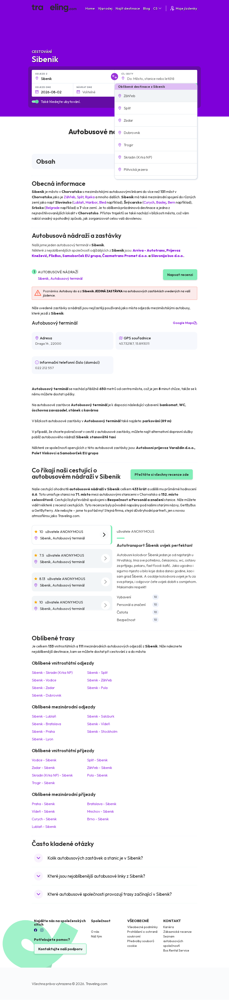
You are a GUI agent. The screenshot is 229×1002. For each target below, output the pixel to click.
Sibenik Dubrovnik (46, 695)
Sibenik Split (97, 672)
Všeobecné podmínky (142, 927)
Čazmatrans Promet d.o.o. (125, 255)
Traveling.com (96, 983)
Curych (149, 202)
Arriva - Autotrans (149, 250)
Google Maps (185, 323)
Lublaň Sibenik (44, 826)
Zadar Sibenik (43, 767)
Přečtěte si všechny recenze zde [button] (162, 474)
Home (90, 8)
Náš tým (96, 936)
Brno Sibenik (98, 819)
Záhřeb (69, 197)
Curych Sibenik (44, 819)
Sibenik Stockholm (102, 731)
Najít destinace (128, 8)
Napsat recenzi (180, 274)
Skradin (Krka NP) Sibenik (52, 775)
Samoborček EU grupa (81, 255)
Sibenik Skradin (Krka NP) (52, 672)
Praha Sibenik (43, 804)
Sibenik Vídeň (98, 724)
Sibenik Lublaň (44, 716)
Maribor (91, 202)
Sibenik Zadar (43, 687)
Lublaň (78, 202)
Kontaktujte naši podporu (60, 949)
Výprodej (105, 8)
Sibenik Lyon (42, 739)
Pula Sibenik (97, 775)
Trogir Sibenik (43, 783)
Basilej (161, 202)
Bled (102, 202)
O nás (95, 932)
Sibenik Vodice (44, 680)
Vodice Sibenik (44, 760)
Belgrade (53, 207)
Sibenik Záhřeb (99, 680)
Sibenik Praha (43, 731)
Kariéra (168, 927)
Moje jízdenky (183, 8)
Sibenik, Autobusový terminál (60, 278)
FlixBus (55, 255)
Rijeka (90, 197)
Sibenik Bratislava (46, 724)
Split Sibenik (97, 760)
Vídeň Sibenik (43, 811)
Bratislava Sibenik (101, 804)
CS (157, 8)
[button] (156, 96)
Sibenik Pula (97, 687)
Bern (171, 202)
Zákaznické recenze (177, 932)
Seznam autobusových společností (173, 941)
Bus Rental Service (176, 950)
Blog (146, 8)
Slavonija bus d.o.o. (167, 255)
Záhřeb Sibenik (99, 767)
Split (80, 197)
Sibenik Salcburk (100, 716)
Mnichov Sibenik (100, 811)
